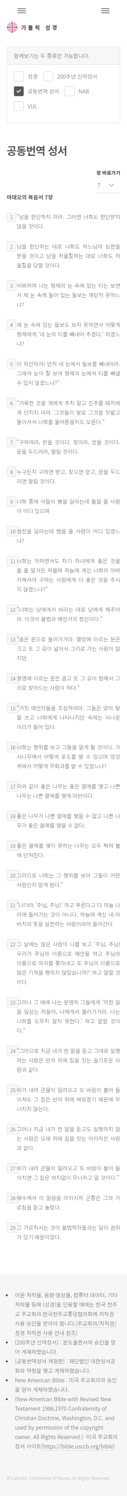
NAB (84, 91)
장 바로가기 (108, 172)
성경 (33, 76)
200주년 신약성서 (77, 76)
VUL (32, 106)
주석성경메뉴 (22, 11)
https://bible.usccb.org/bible (78, 1446)
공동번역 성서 (43, 91)
